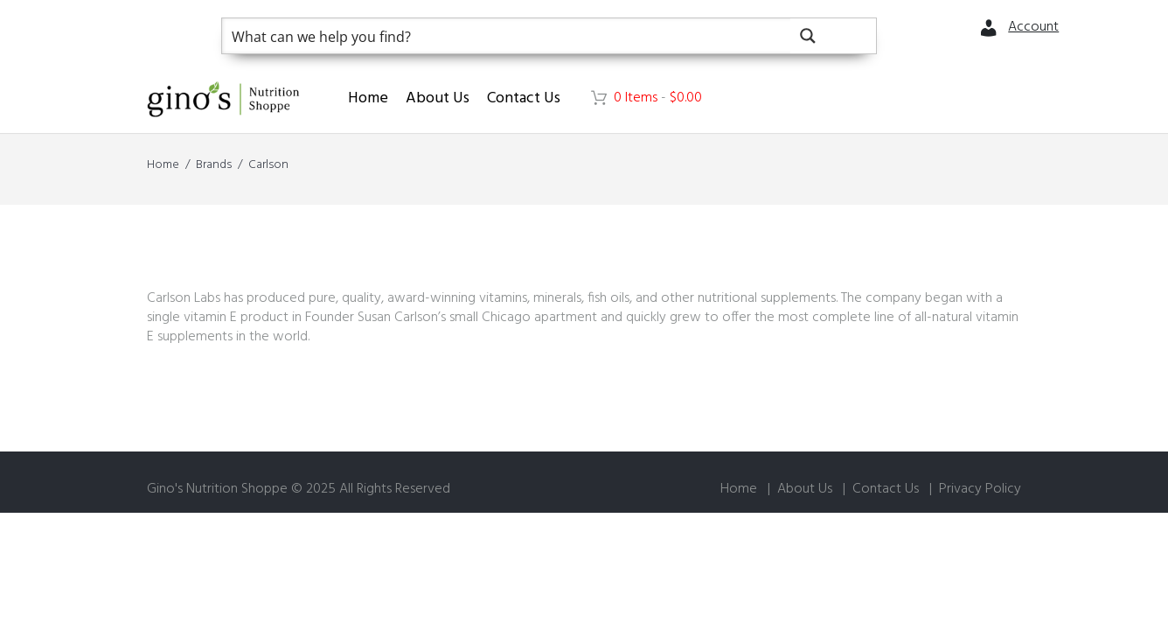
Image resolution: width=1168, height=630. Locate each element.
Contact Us (523, 98)
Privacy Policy (980, 489)
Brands (214, 165)
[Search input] (507, 36)
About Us (437, 98)
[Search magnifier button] (833, 35)
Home (368, 98)
